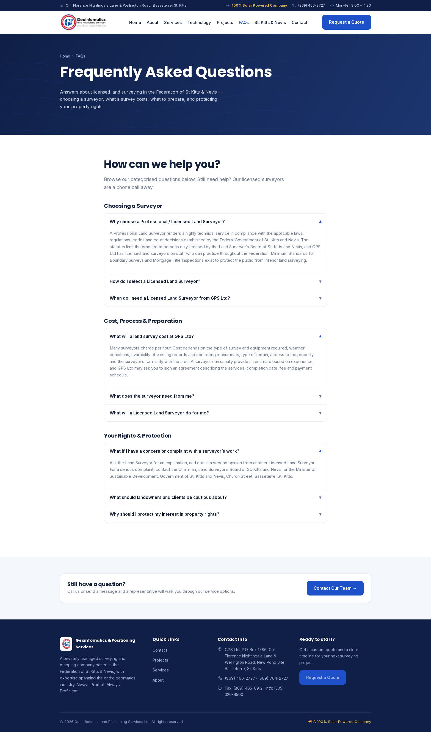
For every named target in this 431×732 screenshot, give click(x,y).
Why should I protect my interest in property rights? (215, 514)
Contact (299, 22)
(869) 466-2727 (308, 5)
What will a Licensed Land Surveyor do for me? (215, 413)
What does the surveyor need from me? (215, 396)
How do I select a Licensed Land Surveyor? (215, 281)
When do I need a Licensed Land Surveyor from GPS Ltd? (215, 298)
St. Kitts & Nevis (270, 22)
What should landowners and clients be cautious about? (215, 497)
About (152, 22)
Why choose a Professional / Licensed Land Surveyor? (215, 221)
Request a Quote (346, 22)
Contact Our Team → (335, 588)
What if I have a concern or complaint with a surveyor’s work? (215, 451)
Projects (225, 22)
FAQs (244, 22)
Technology (199, 22)
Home (135, 22)
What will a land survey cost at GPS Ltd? (215, 336)
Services (173, 22)
